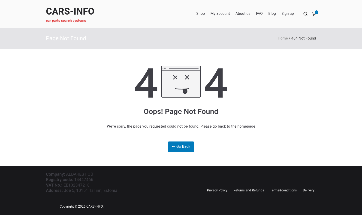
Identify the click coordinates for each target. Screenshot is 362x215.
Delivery (308, 190)
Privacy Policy (217, 190)
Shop (200, 13)
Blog (272, 13)
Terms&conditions (283, 190)
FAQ (259, 13)
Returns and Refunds (248, 190)
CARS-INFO (70, 11)
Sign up (287, 13)
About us (242, 13)
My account (220, 13)
